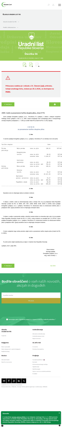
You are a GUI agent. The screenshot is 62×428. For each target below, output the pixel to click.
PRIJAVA (31, 301)
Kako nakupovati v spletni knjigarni (11, 349)
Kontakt (35, 362)
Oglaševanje (36, 366)
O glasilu (4, 335)
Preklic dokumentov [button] (10, 27)
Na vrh (53, 266)
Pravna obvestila (6, 386)
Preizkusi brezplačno (38, 349)
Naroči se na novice (7, 362)
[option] (31, 54)
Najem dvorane (37, 338)
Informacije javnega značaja (40, 364)
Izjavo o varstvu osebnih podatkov (44, 319)
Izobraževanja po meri (38, 336)
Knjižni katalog (5, 351)
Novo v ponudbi (6, 347)
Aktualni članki (5, 359)
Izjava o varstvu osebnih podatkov (42, 371)
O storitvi (35, 347)
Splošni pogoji (36, 369)
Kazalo (8, 104)
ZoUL (42, 86)
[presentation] (31, 312)
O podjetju (35, 359)
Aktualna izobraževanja (39, 334)
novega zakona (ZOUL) (19, 417)
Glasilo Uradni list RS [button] (11, 22)
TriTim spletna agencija (27, 386)
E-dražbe (35, 373)
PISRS (8, 92)
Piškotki (14, 386)
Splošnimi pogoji (24, 319)
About (42, 359)
